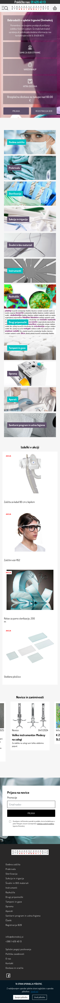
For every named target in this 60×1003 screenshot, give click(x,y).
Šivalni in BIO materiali (17, 883)
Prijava (16, 111)
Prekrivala (11, 869)
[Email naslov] (31, 804)
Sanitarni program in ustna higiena (23, 915)
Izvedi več (34, 991)
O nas (8, 958)
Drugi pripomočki (14, 897)
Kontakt (9, 963)
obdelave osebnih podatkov (45, 824)
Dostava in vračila (14, 968)
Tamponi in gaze (14, 901)
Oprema (9, 906)
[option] (30, 2)
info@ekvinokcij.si (15, 936)
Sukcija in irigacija (15, 878)
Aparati (9, 911)
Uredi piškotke (39, 997)
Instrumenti (11, 887)
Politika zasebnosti (15, 954)
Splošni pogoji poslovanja (18, 949)
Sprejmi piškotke (21, 997)
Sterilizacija (11, 873)
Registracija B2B (44, 111)
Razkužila (10, 892)
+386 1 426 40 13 (14, 941)
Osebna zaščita (13, 864)
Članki (9, 920)
